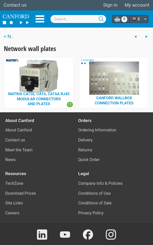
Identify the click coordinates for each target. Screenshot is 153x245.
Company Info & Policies (100, 183)
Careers (12, 213)
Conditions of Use (94, 193)
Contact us (15, 5)
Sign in (110, 5)
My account (137, 5)
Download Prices (20, 193)
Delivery (85, 140)
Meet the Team (19, 150)
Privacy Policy (91, 213)
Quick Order (89, 159)
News (10, 159)
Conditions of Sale (95, 203)
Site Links (14, 203)
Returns (85, 150)
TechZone (14, 183)
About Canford (18, 130)
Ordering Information (97, 130)
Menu (39, 18)
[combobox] (78, 19)
